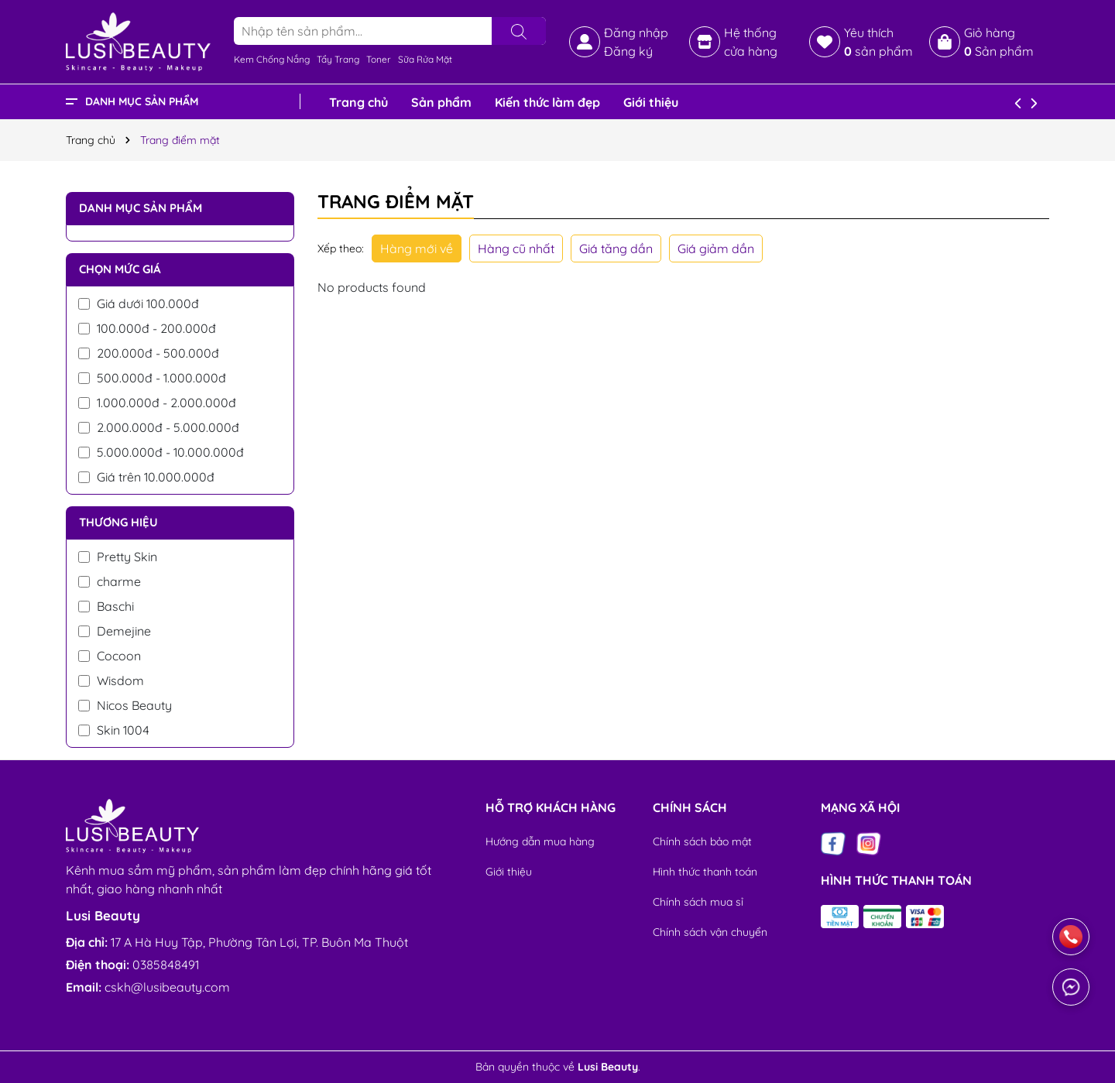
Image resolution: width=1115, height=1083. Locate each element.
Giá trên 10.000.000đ (146, 477)
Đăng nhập (636, 32)
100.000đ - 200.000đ (147, 328)
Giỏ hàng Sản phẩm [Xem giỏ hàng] (999, 42)
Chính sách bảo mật (702, 841)
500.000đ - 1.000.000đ (152, 378)
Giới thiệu (650, 102)
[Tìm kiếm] (519, 31)
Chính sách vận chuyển (710, 932)
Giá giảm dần (716, 248)
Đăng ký (628, 51)
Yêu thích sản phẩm (878, 42)
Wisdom (111, 680)
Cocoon (109, 655)
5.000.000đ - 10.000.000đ (161, 452)
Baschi (106, 606)
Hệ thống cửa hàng (750, 42)
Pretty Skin (117, 556)
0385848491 (165, 964)
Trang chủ (358, 102)
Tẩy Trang (338, 59)
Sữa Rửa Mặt (425, 59)
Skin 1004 (113, 730)
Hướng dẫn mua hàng (540, 841)
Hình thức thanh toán (705, 872)
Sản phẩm (441, 102)
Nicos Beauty (125, 705)
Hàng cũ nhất (516, 248)
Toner (378, 59)
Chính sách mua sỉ (698, 902)
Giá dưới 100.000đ (138, 303)
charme (109, 581)
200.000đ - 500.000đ (148, 353)
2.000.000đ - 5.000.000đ (158, 427)
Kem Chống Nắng (272, 59)
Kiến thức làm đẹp (547, 102)
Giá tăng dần (616, 248)
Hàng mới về (416, 248)
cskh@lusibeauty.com (167, 987)
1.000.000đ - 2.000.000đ (157, 402)
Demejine (114, 631)
